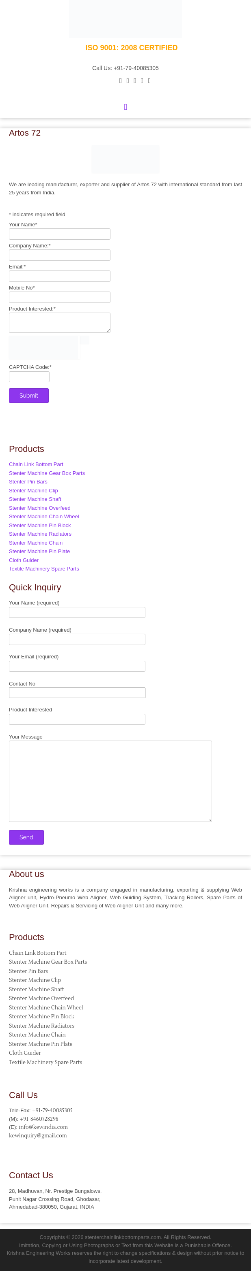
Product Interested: (32, 309)
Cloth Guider (24, 560)
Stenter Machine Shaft (35, 499)
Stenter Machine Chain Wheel (44, 516)
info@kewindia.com (43, 1127)
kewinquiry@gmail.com (38, 1136)
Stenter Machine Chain (36, 543)
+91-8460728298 (39, 1119)
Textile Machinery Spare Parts (44, 569)
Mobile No (22, 288)
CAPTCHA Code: (30, 367)
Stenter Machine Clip (33, 491)
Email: (17, 267)
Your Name (23, 224)
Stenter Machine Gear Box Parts (47, 473)
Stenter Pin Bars (28, 482)
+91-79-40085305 (52, 1110)
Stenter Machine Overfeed (40, 508)
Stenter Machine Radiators (40, 534)
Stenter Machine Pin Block (40, 525)
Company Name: (30, 246)
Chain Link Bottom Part (36, 464)
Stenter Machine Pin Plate (39, 551)
